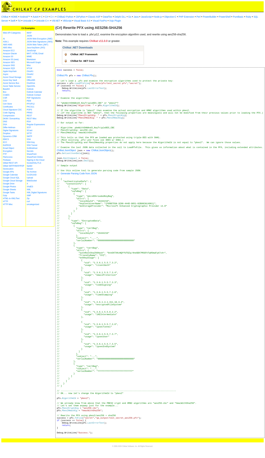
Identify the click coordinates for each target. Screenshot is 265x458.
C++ (52, 16)
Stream (30, 169)
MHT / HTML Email (35, 53)
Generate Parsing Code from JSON (79, 173)
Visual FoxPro (100, 20)
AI (4, 39)
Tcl (19, 20)
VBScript (67, 20)
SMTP (29, 136)
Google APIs (8, 172)
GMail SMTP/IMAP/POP (13, 166)
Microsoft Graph (34, 62)
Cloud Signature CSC (12, 110)
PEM (29, 101)
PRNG (30, 113)
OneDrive (31, 83)
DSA (5, 124)
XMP (29, 195)
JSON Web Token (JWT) (37, 45)
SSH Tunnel (32, 145)
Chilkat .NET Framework (84, 54)
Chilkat (4, 16)
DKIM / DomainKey (11, 118)
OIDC (29, 77)
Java (136, 16)
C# (46, 16)
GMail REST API (10, 163)
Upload (30, 178)
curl (28, 201)
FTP (5, 154)
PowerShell (225, 16)
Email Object (8, 148)
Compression (9, 115)
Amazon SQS (9, 68)
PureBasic (238, 16)
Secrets (30, 151)
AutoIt (36, 16)
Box (4, 92)
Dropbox (6, 133)
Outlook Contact (34, 95)
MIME (29, 56)
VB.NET (56, 20)
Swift (13, 20)
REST (29, 115)
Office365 (31, 80)
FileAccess (7, 157)
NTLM (29, 68)
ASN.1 (6, 42)
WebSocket (32, 181)
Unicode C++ (43, 20)
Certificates (8, 107)
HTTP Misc (8, 204)
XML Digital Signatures (37, 192)
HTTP (5, 201)
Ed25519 (7, 145)
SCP (29, 127)
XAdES (30, 186)
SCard (29, 130)
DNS (5, 121)
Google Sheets (9, 189)
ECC (5, 142)
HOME (14, 16)
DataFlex (107, 16)
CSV (5, 101)
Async (5, 74)
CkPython (81, 16)
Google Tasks (9, 192)
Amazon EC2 (9, 50)
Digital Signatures (10, 130)
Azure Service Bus (11, 83)
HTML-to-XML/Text (11, 198)
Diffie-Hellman (9, 127)
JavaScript (146, 16)
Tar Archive (31, 172)
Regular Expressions (36, 124)
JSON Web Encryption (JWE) (39, 39)
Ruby (248, 16)
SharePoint (31, 154)
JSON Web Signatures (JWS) (40, 42)
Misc (29, 65)
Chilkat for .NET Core (82, 61)
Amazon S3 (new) (11, 59)
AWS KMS (7, 45)
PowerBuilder (210, 16)
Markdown (31, 59)
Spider (30, 166)
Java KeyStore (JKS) (36, 47)
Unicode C (28, 20)
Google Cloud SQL (11, 178)
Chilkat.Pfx (62, 75)
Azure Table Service (12, 86)
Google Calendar (10, 175)
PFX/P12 (31, 104)
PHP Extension (186, 16)
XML (29, 189)
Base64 (6, 89)
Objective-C (170, 16)
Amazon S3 (8, 56)
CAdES (6, 95)
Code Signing (9, 113)
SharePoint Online (35, 157)
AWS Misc (7, 47)
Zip (28, 198)
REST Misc (32, 118)
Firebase (7, 160)
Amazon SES (9, 62)
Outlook (30, 89)
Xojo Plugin (115, 20)
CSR (5, 98)
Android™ (25, 16)
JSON (29, 36)
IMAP (29, 33)
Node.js (158, 16)
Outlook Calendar (34, 92)
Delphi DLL (120, 16)
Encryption (7, 151)
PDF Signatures (34, 98)
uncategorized (33, 204)
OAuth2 (30, 74)
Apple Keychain (10, 71)
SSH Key (31, 142)
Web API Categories (12, 33)
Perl (198, 16)
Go (129, 16)
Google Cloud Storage (12, 181)
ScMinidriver (32, 148)
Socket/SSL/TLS (34, 163)
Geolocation (8, 169)
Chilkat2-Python (65, 16)
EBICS (6, 139)
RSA (29, 121)
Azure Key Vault (10, 80)
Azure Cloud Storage (12, 77)
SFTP (29, 133)
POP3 (29, 110)
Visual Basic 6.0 (82, 20)
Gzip (5, 195)
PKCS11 (30, 107)
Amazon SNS (9, 65)
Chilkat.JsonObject (66, 150)
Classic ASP (94, 16)
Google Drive (8, 184)
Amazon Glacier (10, 53)
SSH (29, 139)
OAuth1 (30, 71)
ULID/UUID (32, 175)
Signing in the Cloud (35, 160)
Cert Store (7, 104)
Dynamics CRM (10, 136)
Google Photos (9, 186)
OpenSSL (31, 86)
